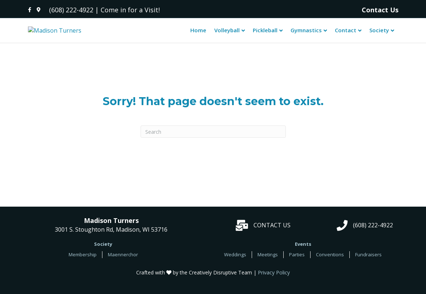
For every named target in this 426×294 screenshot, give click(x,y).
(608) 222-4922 (71, 9)
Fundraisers (368, 259)
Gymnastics (306, 32)
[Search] (213, 137)
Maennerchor (123, 259)
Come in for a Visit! (130, 9)
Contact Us (380, 9)
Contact (345, 32)
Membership (83, 259)
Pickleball (265, 32)
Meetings (267, 259)
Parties (297, 259)
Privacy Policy (274, 277)
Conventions (330, 259)
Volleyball (227, 32)
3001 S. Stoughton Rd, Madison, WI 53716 (111, 230)
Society (379, 32)
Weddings (235, 259)
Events (303, 249)
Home (198, 32)
